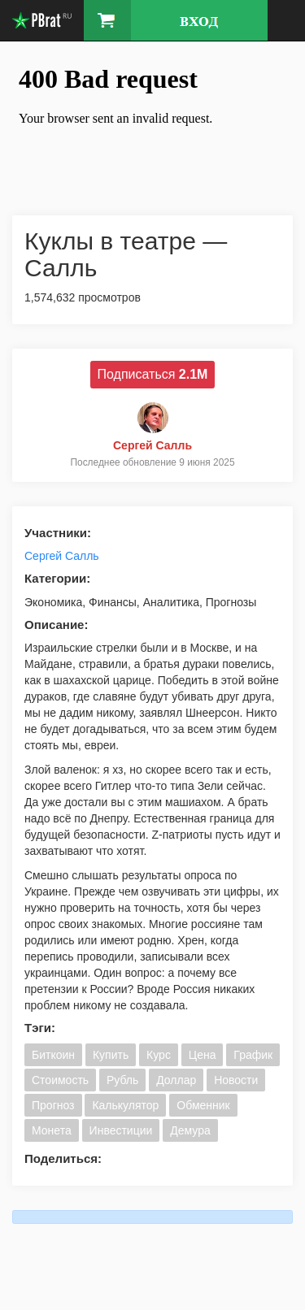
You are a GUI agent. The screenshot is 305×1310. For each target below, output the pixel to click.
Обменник (202, 1105)
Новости (236, 1080)
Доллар (176, 1080)
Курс (158, 1054)
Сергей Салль (61, 555)
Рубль (122, 1080)
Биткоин (53, 1054)
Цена (202, 1054)
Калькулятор (125, 1105)
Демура (190, 1130)
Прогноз (53, 1105)
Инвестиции (121, 1130)
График (252, 1054)
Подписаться (153, 374)
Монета (52, 1130)
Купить (111, 1054)
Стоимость (60, 1080)
